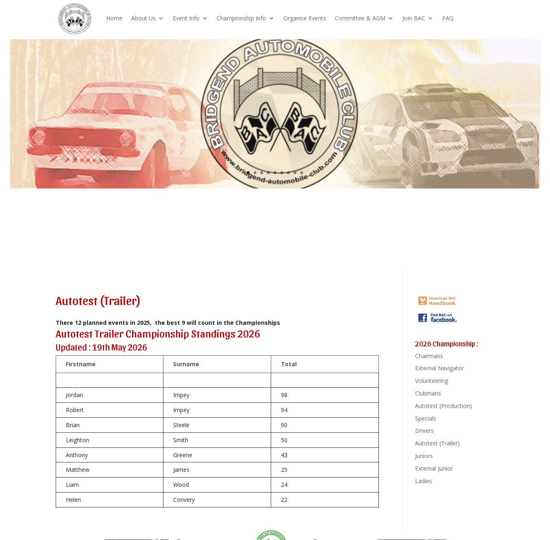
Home (114, 18)
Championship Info (241, 18)
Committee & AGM (360, 18)
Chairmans (429, 356)
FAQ (448, 18)
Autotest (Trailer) (437, 443)
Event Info (186, 18)
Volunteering (431, 380)
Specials (425, 418)
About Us (143, 18)
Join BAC (413, 18)
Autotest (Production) (443, 406)
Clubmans (428, 393)
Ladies (423, 481)
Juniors (424, 456)
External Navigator (439, 368)
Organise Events (304, 18)
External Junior (434, 468)
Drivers (424, 430)
